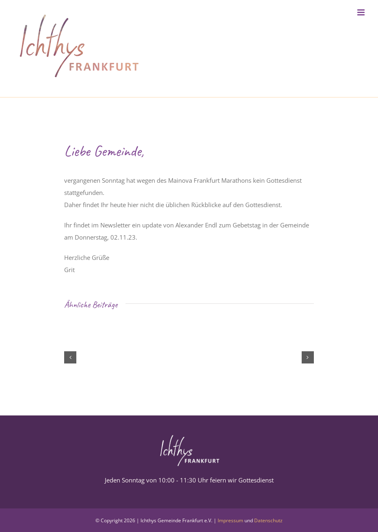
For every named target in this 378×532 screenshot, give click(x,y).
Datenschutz (268, 520)
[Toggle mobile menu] (361, 12)
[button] (70, 357)
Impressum (230, 520)
